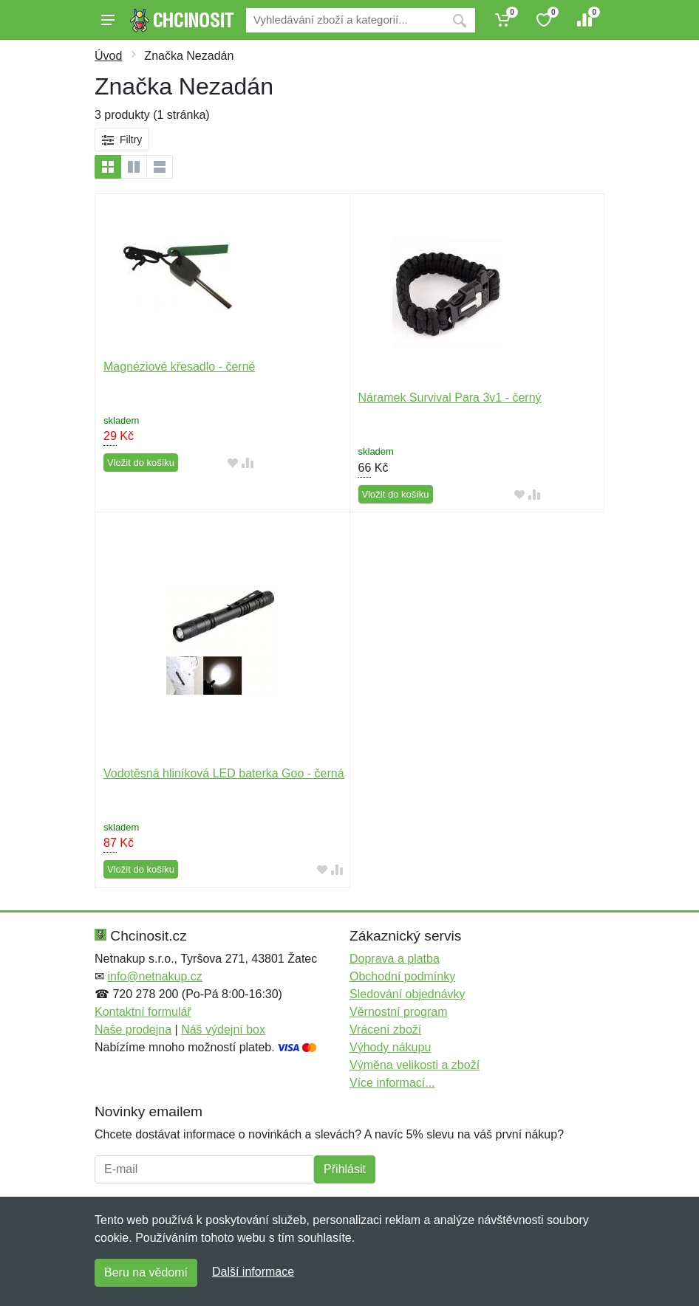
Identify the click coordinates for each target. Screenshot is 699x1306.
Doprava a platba (395, 958)
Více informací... (392, 1082)
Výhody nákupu (390, 1047)
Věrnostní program (399, 1012)
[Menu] (108, 20)
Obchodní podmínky (402, 976)
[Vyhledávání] (345, 20)
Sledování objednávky (408, 994)
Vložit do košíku (140, 462)
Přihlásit (345, 1169)
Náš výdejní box (223, 1029)
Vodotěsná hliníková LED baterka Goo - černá (223, 773)
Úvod (108, 55)
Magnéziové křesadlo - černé (179, 366)
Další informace (253, 1271)
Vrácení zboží (385, 1029)
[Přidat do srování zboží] (247, 463)
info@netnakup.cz (154, 976)
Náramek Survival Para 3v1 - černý (450, 397)
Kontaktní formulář (143, 1012)
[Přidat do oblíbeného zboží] (232, 463)
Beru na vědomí (146, 1272)
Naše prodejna (133, 1029)
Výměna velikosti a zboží (415, 1065)
